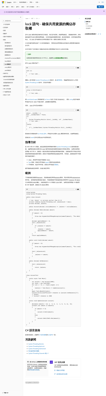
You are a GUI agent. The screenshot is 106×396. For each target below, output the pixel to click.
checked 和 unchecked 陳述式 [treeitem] (12, 58)
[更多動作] (79, 18)
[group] (53, 259)
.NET (32, 18)
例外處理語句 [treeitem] (8, 46)
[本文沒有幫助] (100, 34)
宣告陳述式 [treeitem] (8, 43)
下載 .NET (100, 7)
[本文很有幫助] (98, 34)
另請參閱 (88, 28)
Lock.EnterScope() (32, 99)
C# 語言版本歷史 (59, 58)
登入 (103, 2)
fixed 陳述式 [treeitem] (8, 61)
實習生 (56, 164)
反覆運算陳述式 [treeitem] (9, 49)
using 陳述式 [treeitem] (8, 67)
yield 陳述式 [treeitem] (8, 70)
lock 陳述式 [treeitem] (8, 64)
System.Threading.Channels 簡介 (38, 353)
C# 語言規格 (42, 335)
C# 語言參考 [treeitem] (6, 24)
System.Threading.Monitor (36, 344)
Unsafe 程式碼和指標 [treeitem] (8, 79)
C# (37, 18)
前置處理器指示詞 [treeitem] (8, 82)
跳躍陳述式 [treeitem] (8, 55)
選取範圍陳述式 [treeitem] (9, 52)
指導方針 (88, 21)
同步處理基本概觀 (33, 351)
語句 (42, 133)
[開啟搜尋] (99, 2)
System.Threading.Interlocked (37, 348)
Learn (27, 18)
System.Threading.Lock (42, 80)
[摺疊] (20, 17)
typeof (47, 162)
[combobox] (11, 20)
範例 (87, 24)
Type (29, 162)
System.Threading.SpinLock (36, 346)
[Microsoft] (3, 2)
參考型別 (59, 80)
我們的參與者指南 (34, 370)
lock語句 (50, 335)
